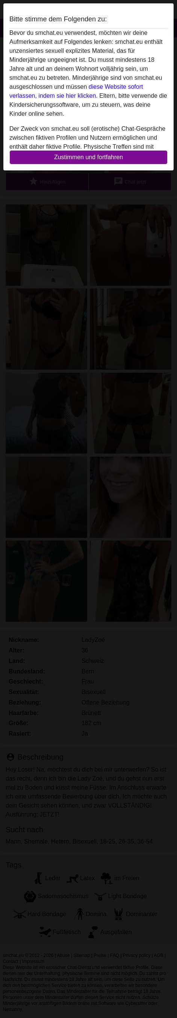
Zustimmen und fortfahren (88, 157)
